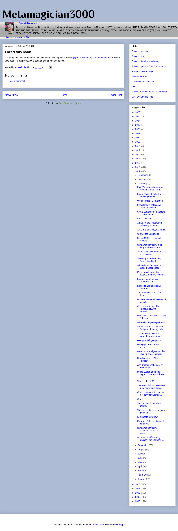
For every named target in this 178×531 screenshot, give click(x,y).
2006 (138, 501)
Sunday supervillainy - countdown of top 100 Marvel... (148, 430)
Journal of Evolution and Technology (149, 91)
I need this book (145, 218)
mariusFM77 (98, 524)
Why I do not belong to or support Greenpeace (149, 266)
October (142, 183)
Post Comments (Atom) (70, 103)
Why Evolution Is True (142, 97)
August (141, 449)
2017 (138, 150)
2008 (138, 493)
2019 (138, 142)
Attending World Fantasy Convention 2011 (149, 259)
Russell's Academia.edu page (146, 61)
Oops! (140, 399)
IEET (134, 86)
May (140, 462)
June (140, 458)
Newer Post (11, 95)
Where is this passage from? (151, 322)
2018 (138, 146)
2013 (138, 163)
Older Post (116, 95)
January (142, 479)
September (143, 445)
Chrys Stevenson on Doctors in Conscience (151, 213)
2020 (138, 137)
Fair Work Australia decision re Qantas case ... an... (150, 188)
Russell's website (140, 51)
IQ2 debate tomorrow (147, 417)
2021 (138, 133)
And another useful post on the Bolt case (150, 366)
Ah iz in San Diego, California (151, 229)
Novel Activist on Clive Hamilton (148, 359)
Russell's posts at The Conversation (149, 66)
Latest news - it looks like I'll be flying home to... (150, 195)
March (141, 470)
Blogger (121, 524)
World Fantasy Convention (150, 201)
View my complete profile (17, 37)
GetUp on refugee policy (149, 340)
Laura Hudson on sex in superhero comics (148, 280)
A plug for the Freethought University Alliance (149, 224)
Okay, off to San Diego (148, 234)
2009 (138, 488)
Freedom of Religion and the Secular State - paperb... (151, 352)
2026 (138, 112)
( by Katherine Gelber (91, 57)
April (140, 466)
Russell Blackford (28, 23)
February (142, 475)
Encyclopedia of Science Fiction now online (149, 206)
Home (64, 95)
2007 (138, 497)
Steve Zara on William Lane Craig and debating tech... (150, 328)
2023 (138, 125)
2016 (138, 154)
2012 (138, 167)
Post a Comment (17, 81)
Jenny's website (139, 76)
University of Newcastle (143, 81)
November (143, 179)
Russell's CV (138, 56)
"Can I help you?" (145, 381)
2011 (138, 171)
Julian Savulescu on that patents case (149, 253)
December (143, 175)
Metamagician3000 (48, 14)
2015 (138, 158)
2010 (138, 484)
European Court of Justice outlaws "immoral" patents (151, 273)
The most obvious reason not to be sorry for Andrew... (151, 386)
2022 (138, 129)
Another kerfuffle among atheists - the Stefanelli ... (150, 438)
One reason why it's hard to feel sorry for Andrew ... (150, 393)
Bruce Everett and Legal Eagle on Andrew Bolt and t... (151, 374)
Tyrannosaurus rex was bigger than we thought (149, 334)
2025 (138, 116)
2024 (138, 120)
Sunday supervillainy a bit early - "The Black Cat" (149, 246)
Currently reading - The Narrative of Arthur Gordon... (148, 309)
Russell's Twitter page (142, 71)
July (140, 453)
